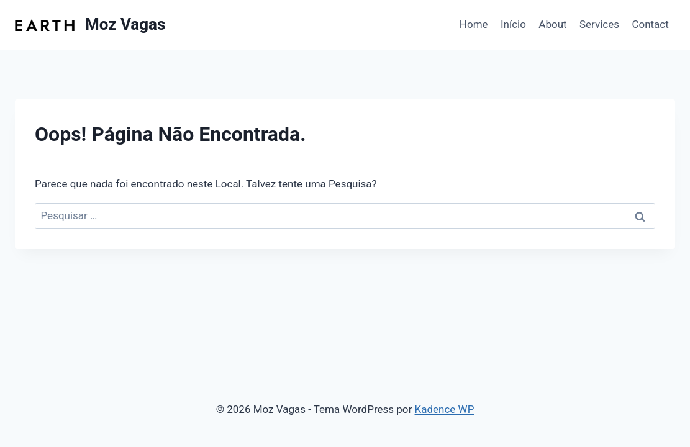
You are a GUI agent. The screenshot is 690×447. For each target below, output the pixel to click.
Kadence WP (444, 409)
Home (474, 24)
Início (513, 24)
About (552, 24)
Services (599, 24)
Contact (650, 24)
